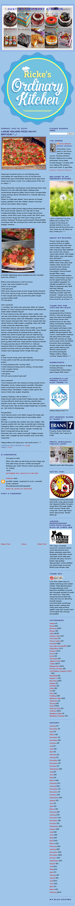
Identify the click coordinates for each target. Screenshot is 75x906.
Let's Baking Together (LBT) (60, 671)
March (52, 734)
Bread (52, 626)
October (53, 743)
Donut (52, 653)
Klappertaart (54, 666)
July (51, 746)
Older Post (42, 544)
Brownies (53, 628)
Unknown (9, 478)
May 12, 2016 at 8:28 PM (19, 489)
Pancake (53, 686)
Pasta (52, 688)
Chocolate (54, 638)
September (54, 769)
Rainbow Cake (55, 698)
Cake (51, 633)
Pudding (53, 696)
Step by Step (55, 708)
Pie (51, 691)
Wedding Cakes (56, 713)
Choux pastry (55, 641)
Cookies (53, 643)
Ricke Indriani (65, 143)
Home (24, 544)
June (51, 749)
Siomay (53, 703)
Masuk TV (54, 678)
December (54, 729)
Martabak (53, 676)
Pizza (10, 447)
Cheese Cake (55, 636)
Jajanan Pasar (55, 661)
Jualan (52, 663)
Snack (52, 706)
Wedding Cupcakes (57, 716)
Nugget (52, 683)
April (51, 731)
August (52, 800)
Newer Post (5, 544)
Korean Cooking (56, 668)
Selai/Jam (54, 701)
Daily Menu (54, 648)
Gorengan (54, 658)
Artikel (52, 623)
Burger (52, 631)
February (53, 754)
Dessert (53, 651)
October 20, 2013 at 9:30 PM (22, 473)
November (54, 740)
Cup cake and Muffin (58, 646)
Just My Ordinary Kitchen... (38, 9)
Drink (52, 656)
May (51, 777)
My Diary (53, 681)
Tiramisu (53, 711)
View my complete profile (61, 170)
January (53, 726)
